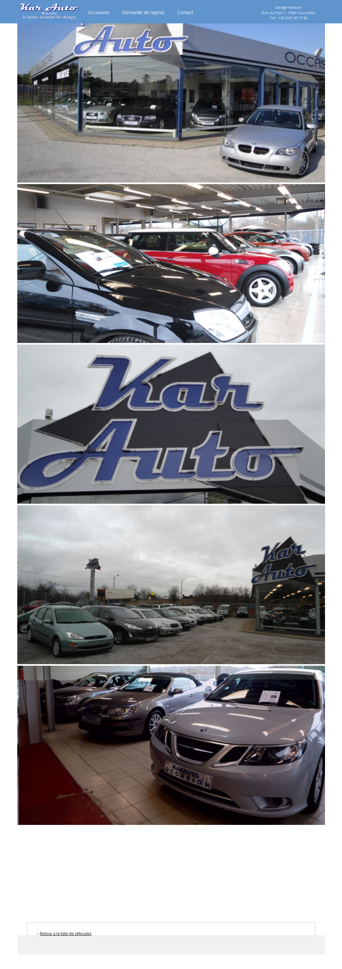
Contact (185, 12)
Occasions (98, 12)
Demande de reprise (143, 12)
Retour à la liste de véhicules (65, 933)
